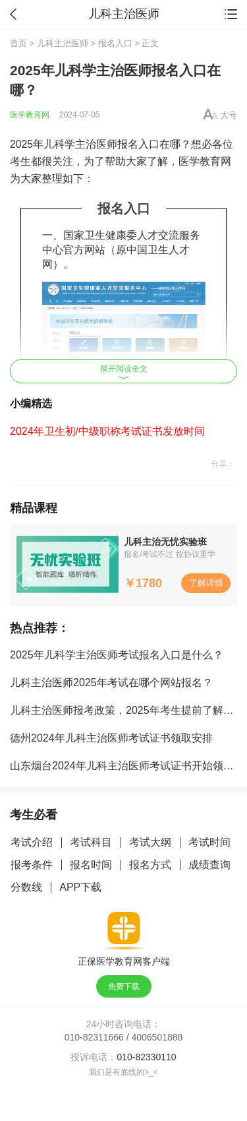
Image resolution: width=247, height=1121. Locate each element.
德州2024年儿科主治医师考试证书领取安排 (111, 738)
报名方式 (150, 864)
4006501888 (157, 1037)
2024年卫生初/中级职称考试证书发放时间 (107, 431)
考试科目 (91, 842)
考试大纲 (150, 842)
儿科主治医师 (62, 43)
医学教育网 (29, 114)
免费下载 (124, 986)
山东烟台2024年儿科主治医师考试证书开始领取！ (127, 765)
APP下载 (80, 887)
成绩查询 (209, 864)
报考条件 (32, 864)
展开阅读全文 (124, 371)
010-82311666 (94, 1037)
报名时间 (91, 864)
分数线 (26, 887)
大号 (228, 115)
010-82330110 (146, 1057)
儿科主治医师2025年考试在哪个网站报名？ (111, 682)
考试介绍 (32, 842)
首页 (18, 43)
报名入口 (115, 43)
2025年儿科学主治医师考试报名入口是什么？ (116, 654)
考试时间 (209, 842)
